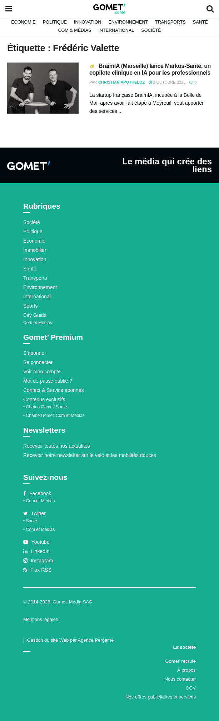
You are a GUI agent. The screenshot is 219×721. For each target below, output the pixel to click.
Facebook (37, 493)
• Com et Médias (39, 500)
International (116, 30)
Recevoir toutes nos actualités (56, 446)
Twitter (34, 513)
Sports (30, 306)
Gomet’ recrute (180, 661)
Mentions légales (40, 619)
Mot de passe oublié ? (47, 381)
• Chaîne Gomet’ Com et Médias (54, 415)
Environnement (128, 22)
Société (151, 30)
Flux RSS (37, 570)
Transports (170, 22)
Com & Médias (74, 30)
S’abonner (34, 353)
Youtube (36, 542)
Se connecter (38, 362)
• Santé (30, 520)
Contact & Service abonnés (53, 390)
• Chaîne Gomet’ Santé (45, 406)
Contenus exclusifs (44, 399)
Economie (23, 22)
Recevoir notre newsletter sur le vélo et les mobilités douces (89, 455)
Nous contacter (180, 679)
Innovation (87, 22)
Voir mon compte (42, 371)
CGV (191, 688)
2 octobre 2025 (167, 82)
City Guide (34, 315)
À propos (186, 670)
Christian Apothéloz (121, 82)
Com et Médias (37, 322)
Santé (200, 22)
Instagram (38, 560)
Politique (55, 22)
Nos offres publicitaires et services (160, 697)
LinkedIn (36, 551)
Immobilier (34, 250)
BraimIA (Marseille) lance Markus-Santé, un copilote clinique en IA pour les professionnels (150, 69)
